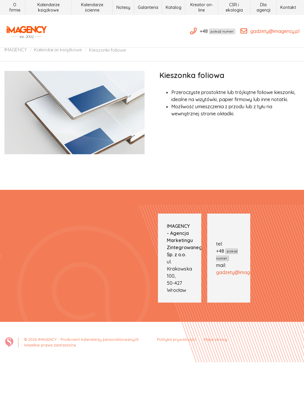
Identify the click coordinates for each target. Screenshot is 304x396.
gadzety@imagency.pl (240, 305)
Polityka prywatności (178, 372)
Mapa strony (215, 372)
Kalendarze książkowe (58, 79)
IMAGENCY (15, 79)
